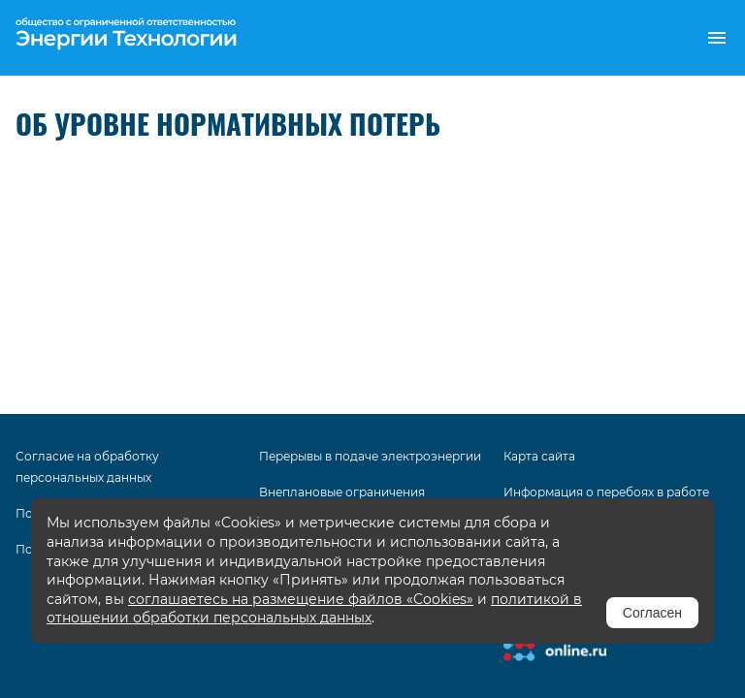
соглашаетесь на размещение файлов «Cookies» (300, 599)
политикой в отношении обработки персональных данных (314, 608)
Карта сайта (539, 456)
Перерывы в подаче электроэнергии (370, 456)
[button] (717, 38)
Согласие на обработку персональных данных (87, 467)
